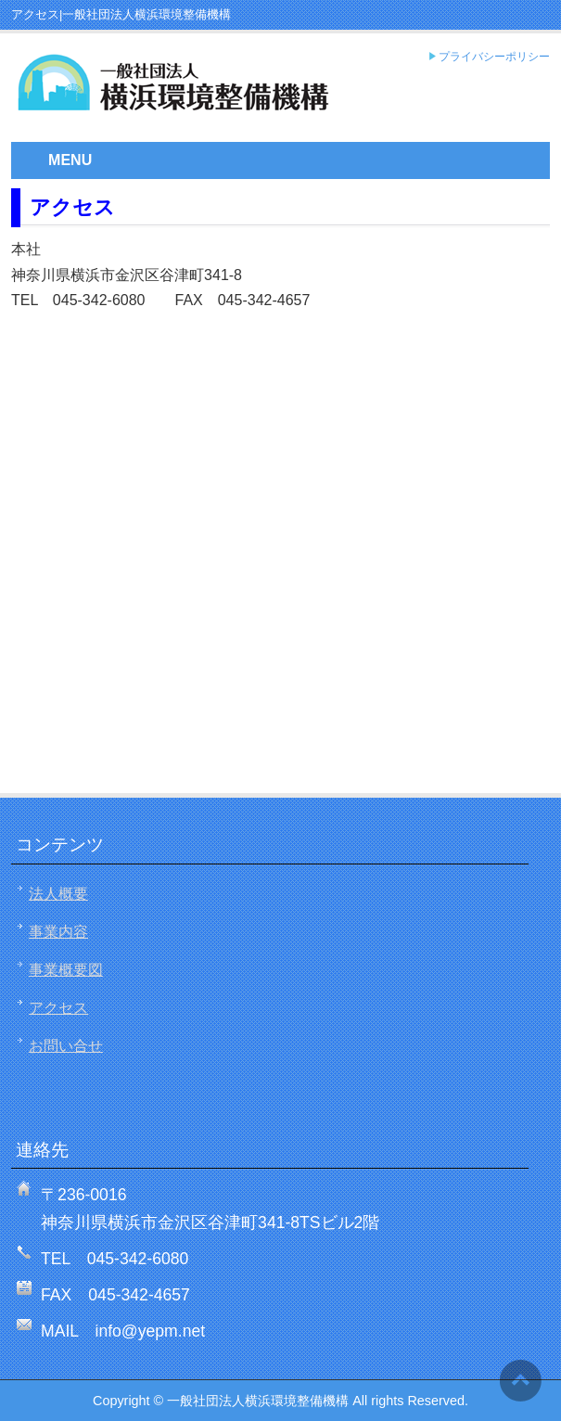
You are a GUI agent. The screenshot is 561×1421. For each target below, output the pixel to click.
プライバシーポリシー (494, 57)
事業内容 (58, 932)
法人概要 (58, 894)
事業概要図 (66, 970)
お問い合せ (66, 1046)
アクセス (58, 1008)
